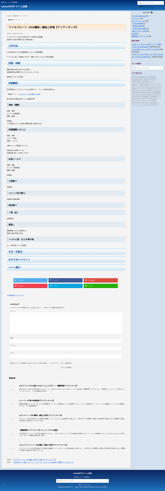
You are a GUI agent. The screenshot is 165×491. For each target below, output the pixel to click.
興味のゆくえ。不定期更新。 (82, 477)
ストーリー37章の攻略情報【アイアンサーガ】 (37, 400)
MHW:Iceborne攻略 (139, 28)
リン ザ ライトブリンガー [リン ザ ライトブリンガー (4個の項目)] (141, 104)
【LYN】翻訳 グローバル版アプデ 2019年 (145, 49)
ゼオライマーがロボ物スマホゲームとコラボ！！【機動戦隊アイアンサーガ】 (48, 386)
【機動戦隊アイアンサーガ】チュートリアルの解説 (38, 430)
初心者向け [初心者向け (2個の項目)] (154, 104)
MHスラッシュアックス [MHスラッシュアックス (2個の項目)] (153, 85)
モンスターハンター (138, 21)
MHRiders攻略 (137, 26)
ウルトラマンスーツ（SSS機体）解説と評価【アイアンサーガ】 (43, 445)
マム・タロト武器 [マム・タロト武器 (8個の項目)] (150, 100)
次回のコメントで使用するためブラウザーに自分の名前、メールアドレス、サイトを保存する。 (41, 363)
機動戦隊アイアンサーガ (16, 295)
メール (12, 345)
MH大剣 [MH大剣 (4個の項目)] (135, 92)
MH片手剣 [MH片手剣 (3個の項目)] (136, 96)
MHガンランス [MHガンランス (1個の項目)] (148, 81)
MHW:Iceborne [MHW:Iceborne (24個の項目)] (137, 81)
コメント (13, 311)
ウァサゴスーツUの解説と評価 (29, 94)
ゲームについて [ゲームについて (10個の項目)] (137, 100)
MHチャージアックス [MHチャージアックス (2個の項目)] (139, 89)
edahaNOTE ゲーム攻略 (14, 6)
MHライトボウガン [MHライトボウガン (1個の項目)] (154, 89)
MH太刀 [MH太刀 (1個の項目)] (142, 92)
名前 (12, 338)
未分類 (134, 33)
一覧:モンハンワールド (146, 7)
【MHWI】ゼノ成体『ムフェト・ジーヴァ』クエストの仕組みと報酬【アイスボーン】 (43, 462)
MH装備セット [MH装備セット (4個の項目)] (154, 96)
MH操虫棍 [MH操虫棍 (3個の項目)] (157, 92)
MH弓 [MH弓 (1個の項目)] (149, 92)
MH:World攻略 (137, 23)
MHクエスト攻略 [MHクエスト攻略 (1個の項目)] (138, 85)
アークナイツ (136, 18)
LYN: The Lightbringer (139, 16)
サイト (12, 353)
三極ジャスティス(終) (139, 31)
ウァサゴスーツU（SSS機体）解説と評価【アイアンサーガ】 (35, 460)
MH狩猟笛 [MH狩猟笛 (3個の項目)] (145, 96)
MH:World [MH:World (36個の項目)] (152, 77)
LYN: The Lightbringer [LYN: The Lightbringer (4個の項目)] (140, 77)
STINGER (104, 487)
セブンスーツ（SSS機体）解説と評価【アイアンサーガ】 (41, 415)
